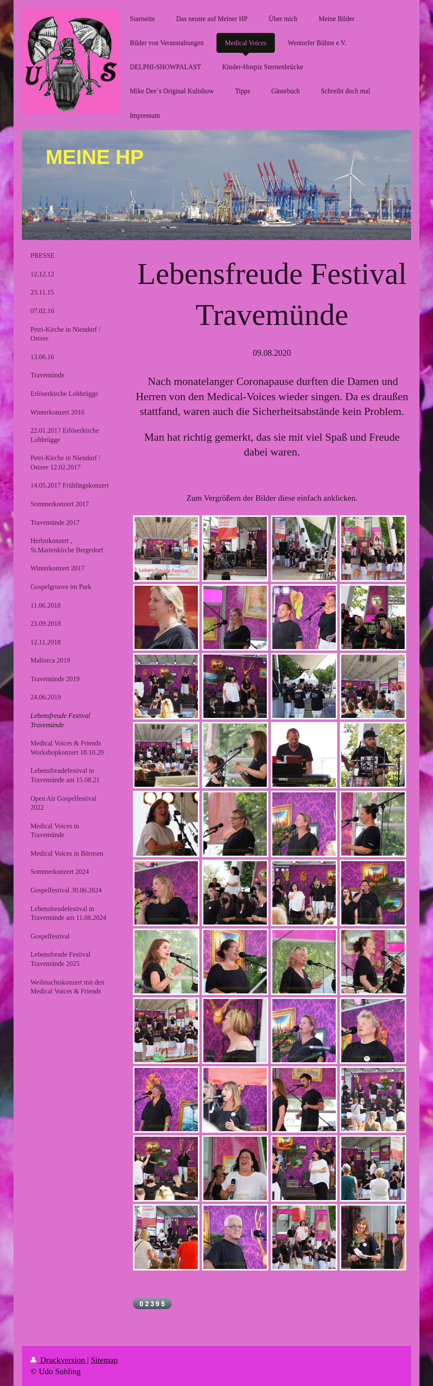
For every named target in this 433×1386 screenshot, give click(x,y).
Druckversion (58, 1360)
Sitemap (104, 1360)
